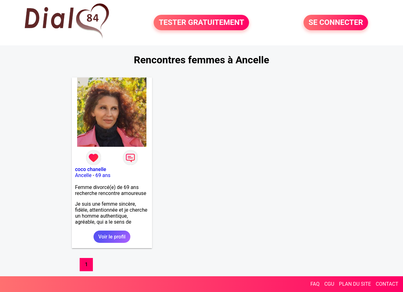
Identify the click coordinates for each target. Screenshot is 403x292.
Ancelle (83, 175)
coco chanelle (90, 169)
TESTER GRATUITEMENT (201, 22)
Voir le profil (111, 237)
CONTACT (387, 284)
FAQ (315, 284)
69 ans (103, 175)
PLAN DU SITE (355, 284)
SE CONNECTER (336, 22)
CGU (329, 284)
